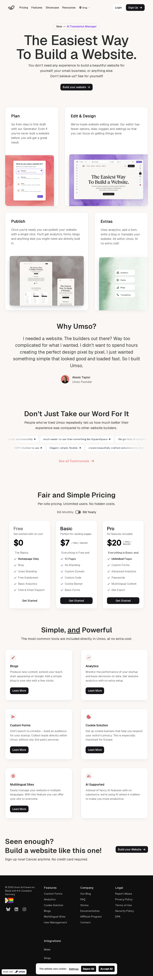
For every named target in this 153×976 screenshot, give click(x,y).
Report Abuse (123, 893)
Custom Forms (53, 893)
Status (84, 905)
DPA (117, 916)
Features (36, 7)
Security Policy (124, 910)
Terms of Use (123, 905)
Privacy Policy (123, 899)
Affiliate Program (91, 916)
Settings (74, 968)
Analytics (50, 899)
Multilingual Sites (54, 916)
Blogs (47, 910)
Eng (84, 7)
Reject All (88, 968)
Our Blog (85, 893)
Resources (69, 7)
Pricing (23, 7)
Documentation (90, 910)
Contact (85, 922)
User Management (55, 922)
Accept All (106, 968)
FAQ (82, 899)
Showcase (52, 7)
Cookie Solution (53, 905)
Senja (47, 958)
